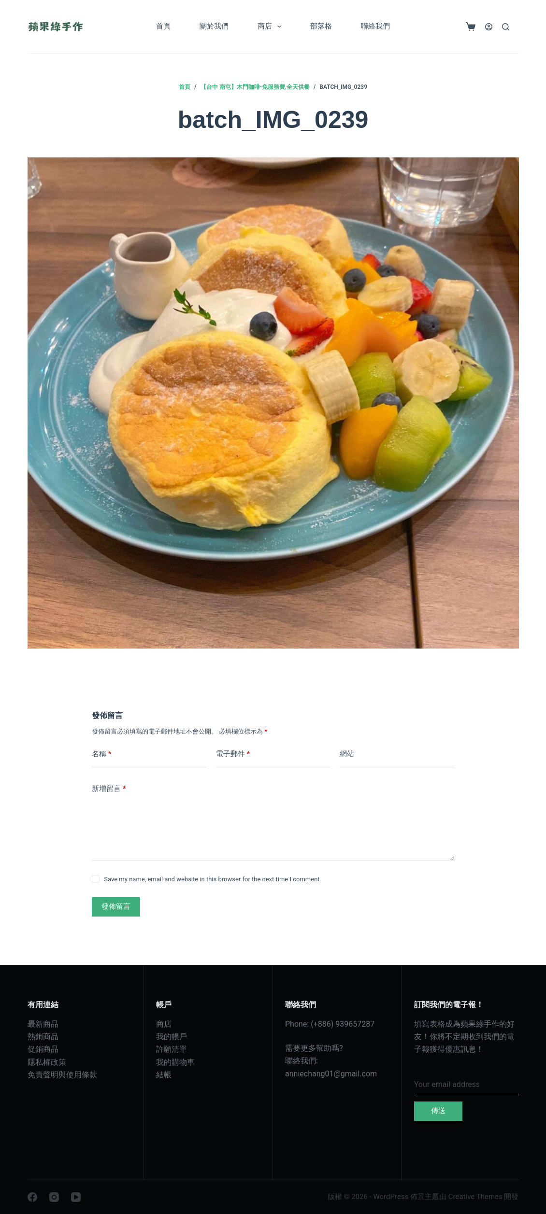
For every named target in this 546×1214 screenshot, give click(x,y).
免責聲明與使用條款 (62, 1074)
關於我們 (214, 26)
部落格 (321, 26)
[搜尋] (505, 26)
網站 (347, 753)
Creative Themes (475, 1196)
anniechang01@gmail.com (331, 1073)
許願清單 (171, 1049)
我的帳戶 (171, 1036)
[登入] (488, 26)
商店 (271, 26)
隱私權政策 (47, 1062)
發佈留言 (115, 906)
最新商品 (43, 1024)
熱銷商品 (43, 1036)
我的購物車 (175, 1062)
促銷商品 (43, 1049)
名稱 (102, 754)
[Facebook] (32, 1197)
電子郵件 (233, 754)
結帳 (164, 1074)
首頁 (163, 26)
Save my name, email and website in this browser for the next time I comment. (212, 879)
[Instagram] (54, 1197)
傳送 (438, 1110)
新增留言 (109, 789)
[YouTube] (76, 1197)
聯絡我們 (375, 26)
